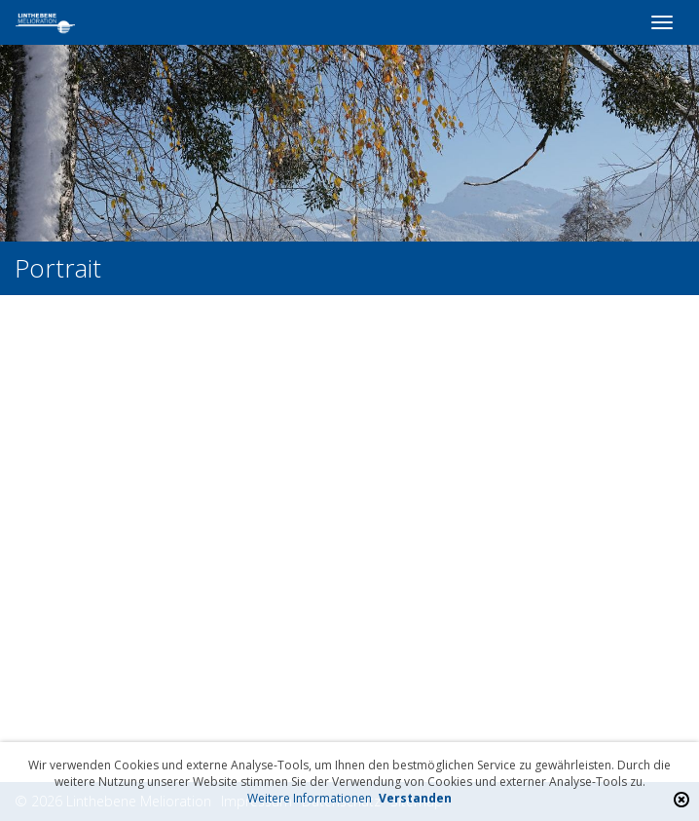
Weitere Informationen (309, 798)
